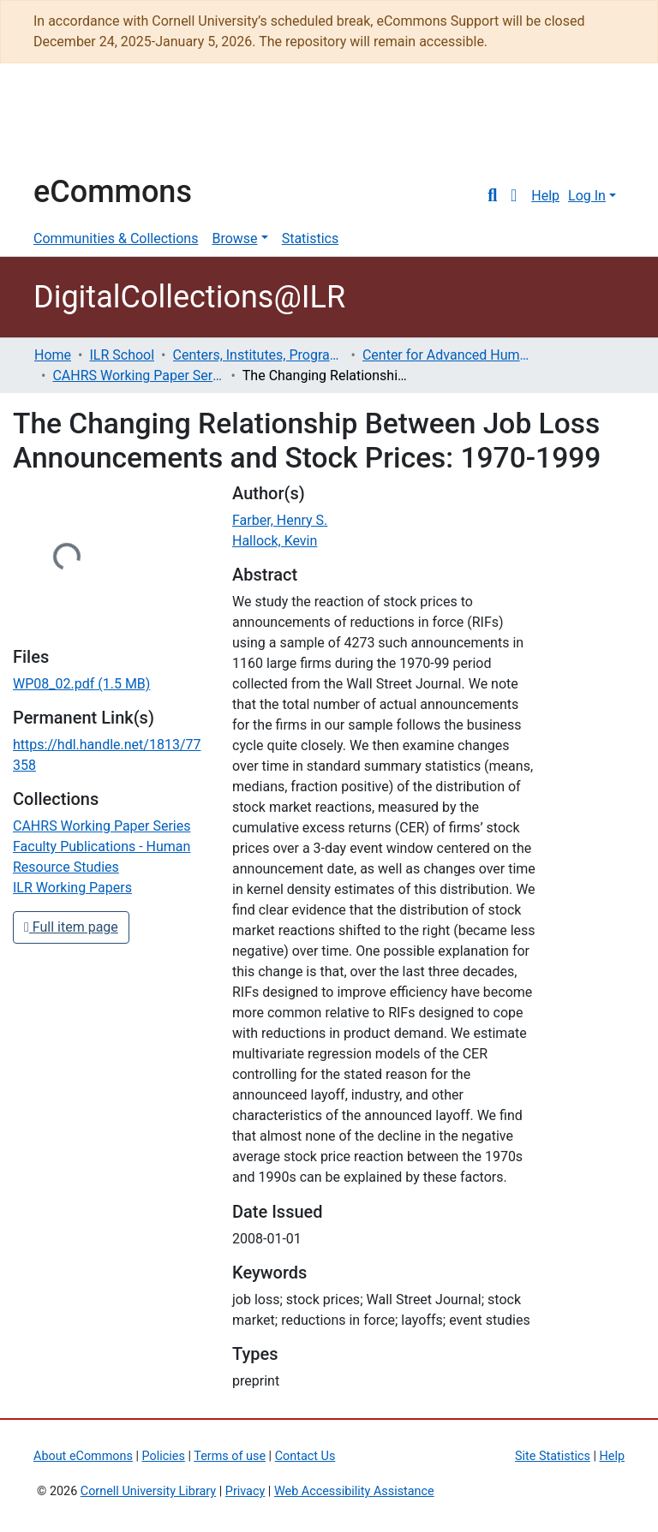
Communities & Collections (115, 238)
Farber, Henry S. (279, 520)
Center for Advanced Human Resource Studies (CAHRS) (448, 355)
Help (545, 196)
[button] (513, 196)
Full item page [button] (71, 927)
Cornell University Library (148, 1491)
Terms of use (230, 1456)
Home (52, 355)
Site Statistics (552, 1456)
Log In (587, 196)
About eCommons (83, 1456)
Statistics (310, 238)
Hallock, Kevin (274, 541)
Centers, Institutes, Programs (258, 355)
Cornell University (76, 127)
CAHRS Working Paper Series (138, 375)
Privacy (245, 1491)
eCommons (112, 192)
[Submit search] (492, 196)
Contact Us (305, 1456)
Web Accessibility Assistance (354, 1491)
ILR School (121, 355)
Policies (163, 1456)
